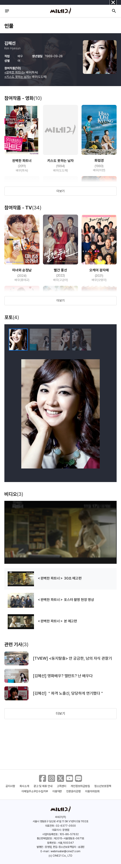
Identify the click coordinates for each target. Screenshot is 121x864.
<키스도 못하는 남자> (17, 76)
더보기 (60, 191)
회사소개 (24, 786)
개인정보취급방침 (80, 786)
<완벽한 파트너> (14, 72)
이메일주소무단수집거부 (34, 791)
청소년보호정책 (102, 786)
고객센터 (61, 786)
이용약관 (57, 791)
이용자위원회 (92, 791)
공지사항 (10, 786)
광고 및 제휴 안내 (43, 786)
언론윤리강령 (73, 791)
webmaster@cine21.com (65, 851)
